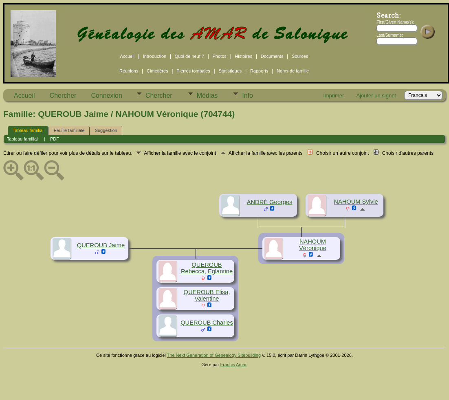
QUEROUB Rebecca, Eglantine (207, 268)
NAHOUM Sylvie (356, 201)
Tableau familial (28, 130)
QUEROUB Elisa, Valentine (206, 295)
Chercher (63, 95)
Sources (300, 56)
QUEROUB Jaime (101, 245)
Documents (272, 56)
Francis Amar (233, 364)
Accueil (127, 56)
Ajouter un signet (376, 95)
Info (247, 95)
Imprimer (333, 95)
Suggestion (106, 130)
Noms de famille (293, 70)
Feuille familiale (69, 130)
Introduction (154, 56)
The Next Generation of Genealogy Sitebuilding (214, 355)
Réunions (128, 70)
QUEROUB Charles (206, 322)
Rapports (259, 70)
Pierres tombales (193, 70)
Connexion (106, 95)
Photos (220, 56)
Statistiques (230, 70)
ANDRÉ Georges (270, 202)
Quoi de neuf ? (189, 56)
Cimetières (157, 70)
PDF (54, 138)
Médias (207, 95)
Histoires (243, 56)
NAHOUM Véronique (312, 244)
